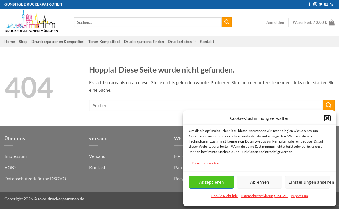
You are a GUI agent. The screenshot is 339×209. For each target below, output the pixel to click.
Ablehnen (259, 182)
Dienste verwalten (205, 163)
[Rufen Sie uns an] (331, 4)
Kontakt (207, 41)
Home (9, 41)
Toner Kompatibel (104, 41)
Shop (23, 41)
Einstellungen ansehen (309, 182)
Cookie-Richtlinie (224, 196)
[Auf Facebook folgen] (309, 4)
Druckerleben (182, 41)
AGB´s (10, 167)
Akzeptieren (211, 182)
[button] (327, 118)
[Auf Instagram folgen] (315, 4)
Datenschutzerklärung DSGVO (264, 196)
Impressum (299, 196)
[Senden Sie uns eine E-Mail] (326, 4)
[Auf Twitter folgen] (320, 4)
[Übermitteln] (227, 22)
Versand (97, 156)
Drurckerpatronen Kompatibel (57, 41)
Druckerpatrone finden (144, 41)
